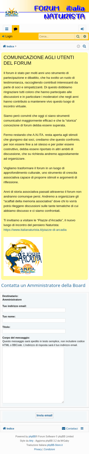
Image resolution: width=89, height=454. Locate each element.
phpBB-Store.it (55, 445)
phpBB (32, 436)
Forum (16, 30)
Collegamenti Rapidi (7, 30)
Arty (31, 440)
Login (8, 36)
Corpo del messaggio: (16, 337)
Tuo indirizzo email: (14, 306)
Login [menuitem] (83, 30)
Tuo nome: (8, 316)
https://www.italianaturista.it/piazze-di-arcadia (35, 230)
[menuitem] (84, 46)
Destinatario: (10, 296)
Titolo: (6, 327)
